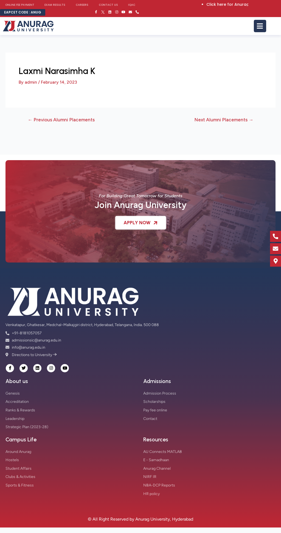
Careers (82, 5)
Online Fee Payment (19, 5)
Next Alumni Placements (223, 119)
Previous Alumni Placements (61, 119)
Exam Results (54, 5)
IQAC (131, 5)
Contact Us (108, 5)
